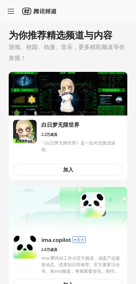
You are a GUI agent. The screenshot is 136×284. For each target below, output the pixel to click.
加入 (68, 169)
